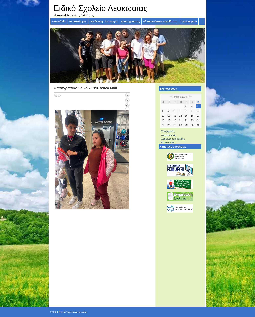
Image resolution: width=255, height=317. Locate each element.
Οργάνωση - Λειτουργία (103, 21)
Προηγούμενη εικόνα (56, 95)
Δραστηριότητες (130, 21)
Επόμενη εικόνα (59, 95)
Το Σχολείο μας (77, 21)
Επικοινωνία (167, 142)
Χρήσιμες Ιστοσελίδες (173, 138)
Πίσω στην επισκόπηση (127, 101)
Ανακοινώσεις (168, 135)
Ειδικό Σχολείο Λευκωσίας (100, 8)
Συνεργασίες (168, 131)
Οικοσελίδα (58, 21)
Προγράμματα (189, 21)
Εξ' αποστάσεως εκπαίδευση (160, 21)
